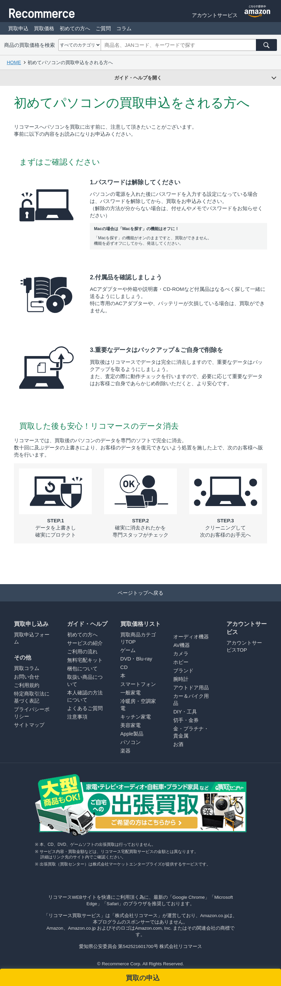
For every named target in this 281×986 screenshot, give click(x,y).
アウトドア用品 (191, 687)
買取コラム (26, 668)
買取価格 (44, 28)
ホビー (180, 662)
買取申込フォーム (31, 638)
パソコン (130, 742)
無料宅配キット (85, 660)
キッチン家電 (135, 717)
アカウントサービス (215, 15)
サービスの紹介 (85, 643)
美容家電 (130, 725)
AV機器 (181, 645)
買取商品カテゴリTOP (138, 638)
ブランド (183, 670)
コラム (124, 28)
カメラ (180, 653)
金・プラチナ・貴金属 (191, 732)
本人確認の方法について (85, 696)
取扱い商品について (85, 680)
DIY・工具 (185, 711)
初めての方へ (75, 28)
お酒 (178, 744)
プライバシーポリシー (31, 712)
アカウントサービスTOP (244, 646)
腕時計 (180, 679)
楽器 (125, 751)
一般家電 (130, 692)
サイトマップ (29, 725)
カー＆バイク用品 (191, 699)
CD (124, 667)
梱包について (82, 668)
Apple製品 (131, 734)
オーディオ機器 (191, 636)
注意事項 (77, 717)
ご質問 (103, 28)
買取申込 (18, 28)
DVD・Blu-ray (136, 659)
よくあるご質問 (85, 708)
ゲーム (128, 650)
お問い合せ (26, 677)
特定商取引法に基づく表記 (31, 697)
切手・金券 (186, 720)
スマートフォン (138, 684)
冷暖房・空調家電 (138, 704)
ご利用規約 (26, 685)
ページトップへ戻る (140, 593)
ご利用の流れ (82, 651)
